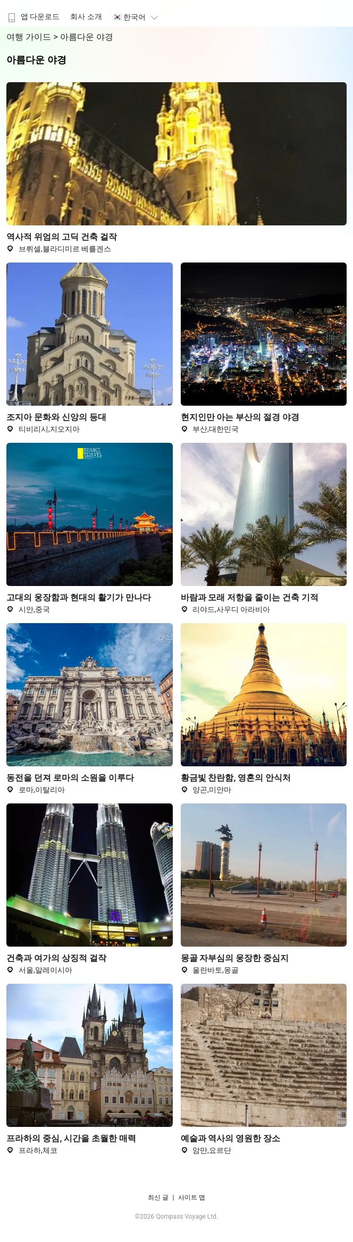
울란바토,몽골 (210, 970)
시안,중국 (27, 609)
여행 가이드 (29, 37)
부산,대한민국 (210, 429)
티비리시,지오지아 (42, 429)
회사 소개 (86, 16)
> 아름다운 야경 (83, 37)
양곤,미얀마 (206, 789)
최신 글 (158, 1197)
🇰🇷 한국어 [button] (137, 17)
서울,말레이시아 (39, 970)
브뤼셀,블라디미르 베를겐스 (58, 248)
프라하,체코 (31, 1150)
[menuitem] (32, 13)
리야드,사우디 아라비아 (226, 609)
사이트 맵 (191, 1197)
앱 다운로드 (32, 16)
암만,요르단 (206, 1150)
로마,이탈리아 (35, 789)
